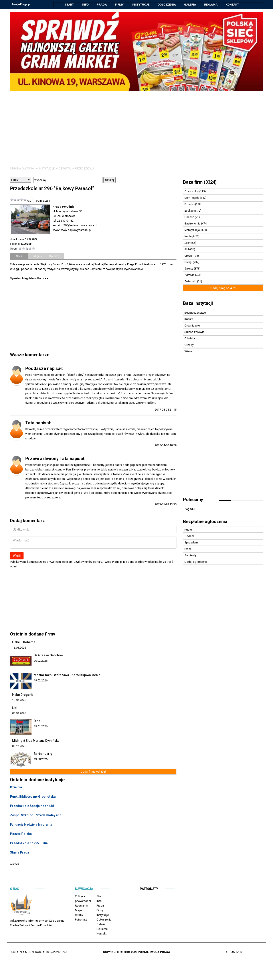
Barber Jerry (43, 754)
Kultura (188, 319)
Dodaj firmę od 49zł (93, 771)
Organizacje (192, 325)
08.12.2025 (19, 746)
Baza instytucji (198, 303)
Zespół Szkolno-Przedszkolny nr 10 (36, 815)
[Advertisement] (136, 124)
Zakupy (189, 268)
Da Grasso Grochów (48, 655)
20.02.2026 (40, 661)
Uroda (188, 256)
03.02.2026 (19, 713)
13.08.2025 (40, 759)
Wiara (188, 351)
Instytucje (140, 4)
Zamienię (190, 555)
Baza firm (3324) (200, 182)
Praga (102, 4)
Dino (37, 721)
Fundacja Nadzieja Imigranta (31, 824)
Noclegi (189, 236)
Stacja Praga (19, 852)
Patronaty (81, 919)
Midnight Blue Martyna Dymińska (35, 741)
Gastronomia (192, 223)
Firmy (119, 4)
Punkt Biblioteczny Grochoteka (33, 797)
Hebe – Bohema (23, 642)
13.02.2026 (19, 700)
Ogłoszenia (167, 4)
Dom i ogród (192, 198)
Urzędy (189, 345)
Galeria (190, 4)
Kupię (188, 529)
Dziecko (189, 204)
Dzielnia (16, 787)
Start (69, 4)
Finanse (189, 217)
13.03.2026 (19, 647)
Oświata (65, 168)
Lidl (15, 708)
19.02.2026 (40, 680)
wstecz (14, 864)
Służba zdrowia (194, 332)
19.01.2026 (40, 726)
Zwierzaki (190, 281)
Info (85, 4)
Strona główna (22, 168)
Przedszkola (84, 168)
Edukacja (190, 210)
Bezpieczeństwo (195, 313)
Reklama (211, 4)
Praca (188, 549)
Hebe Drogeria (23, 695)
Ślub (187, 249)
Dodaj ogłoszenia (196, 562)
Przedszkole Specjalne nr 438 (32, 806)
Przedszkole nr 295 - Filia (29, 843)
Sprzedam (191, 542)
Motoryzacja (192, 230)
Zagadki (189, 509)
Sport (187, 243)
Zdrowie (189, 275)
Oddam (189, 536)
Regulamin (82, 905)
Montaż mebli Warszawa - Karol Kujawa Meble (67, 675)
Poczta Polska (21, 834)
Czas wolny (191, 191)
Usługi (188, 262)
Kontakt (232, 4)
